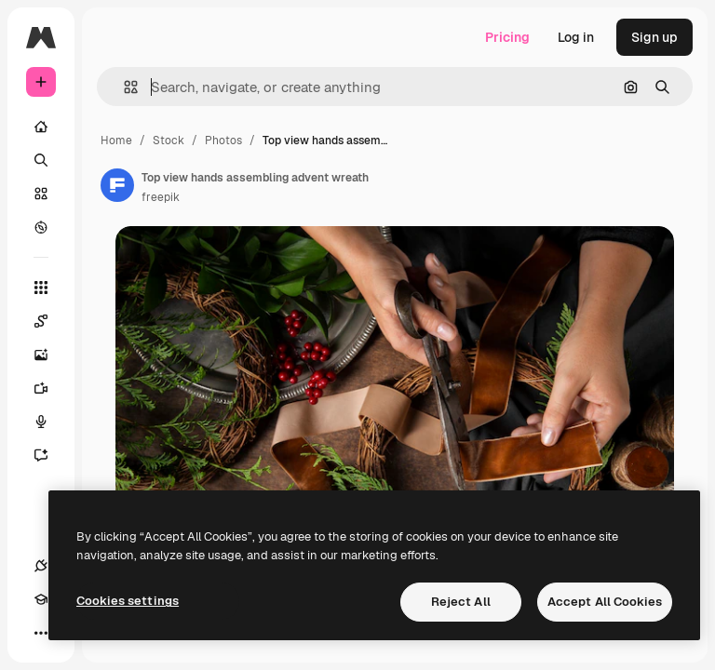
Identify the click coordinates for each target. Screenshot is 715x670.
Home (116, 140)
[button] (123, 87)
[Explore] (41, 227)
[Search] (41, 160)
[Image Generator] (50, 354)
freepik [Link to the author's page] (161, 197)
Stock (168, 140)
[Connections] (41, 566)
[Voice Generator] (50, 421)
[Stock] (41, 193)
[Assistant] (50, 455)
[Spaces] (50, 321)
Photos (223, 140)
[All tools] (41, 287)
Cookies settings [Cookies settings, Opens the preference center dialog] (127, 601)
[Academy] (41, 599)
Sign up (654, 37)
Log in (576, 37)
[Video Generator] (50, 388)
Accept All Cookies (604, 602)
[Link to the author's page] (117, 185)
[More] (41, 633)
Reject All (461, 602)
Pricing (507, 37)
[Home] (41, 126)
